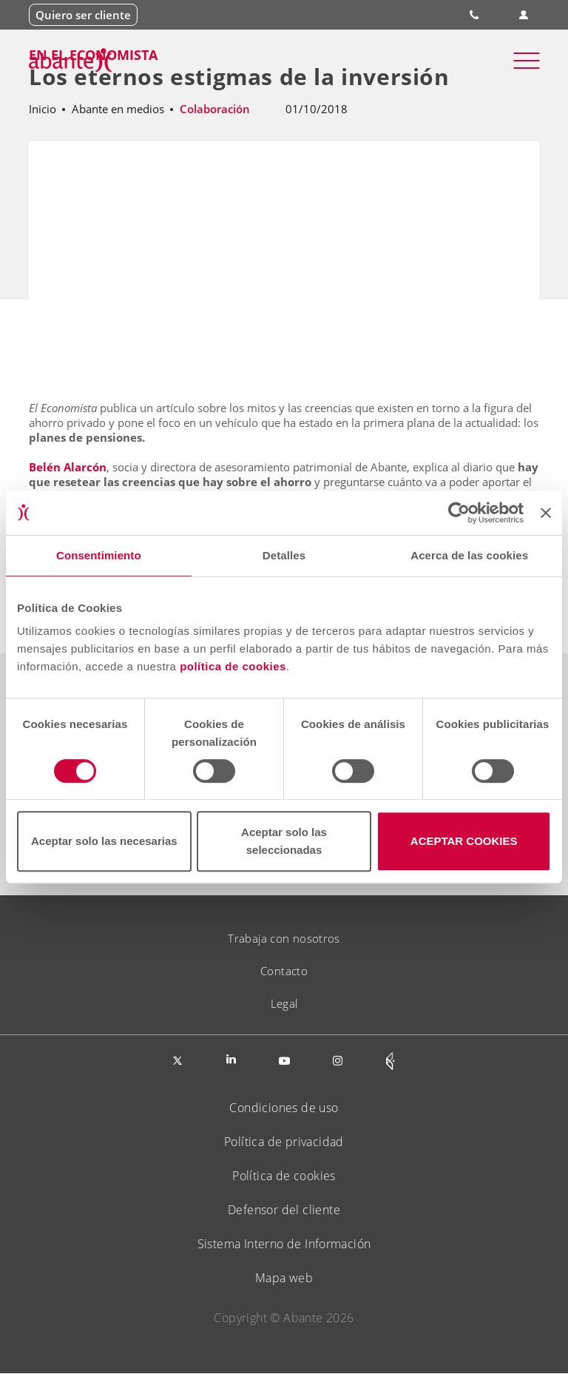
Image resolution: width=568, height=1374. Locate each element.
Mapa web (284, 1278)
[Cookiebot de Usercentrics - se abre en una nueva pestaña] (459, 513)
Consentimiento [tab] (98, 555)
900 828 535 (475, 15)
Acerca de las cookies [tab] (469, 555)
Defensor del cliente (284, 1210)
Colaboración (215, 108)
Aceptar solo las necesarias (104, 841)
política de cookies (233, 666)
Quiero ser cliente (83, 14)
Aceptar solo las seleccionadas (284, 841)
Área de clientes (524, 15)
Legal (284, 1003)
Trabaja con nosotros (284, 938)
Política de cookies (284, 1176)
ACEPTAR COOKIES (464, 841)
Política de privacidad (284, 1142)
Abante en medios (118, 108)
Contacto (284, 970)
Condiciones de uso (283, 1107)
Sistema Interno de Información (284, 1244)
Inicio (42, 108)
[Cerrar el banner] (546, 513)
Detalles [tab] (284, 555)
